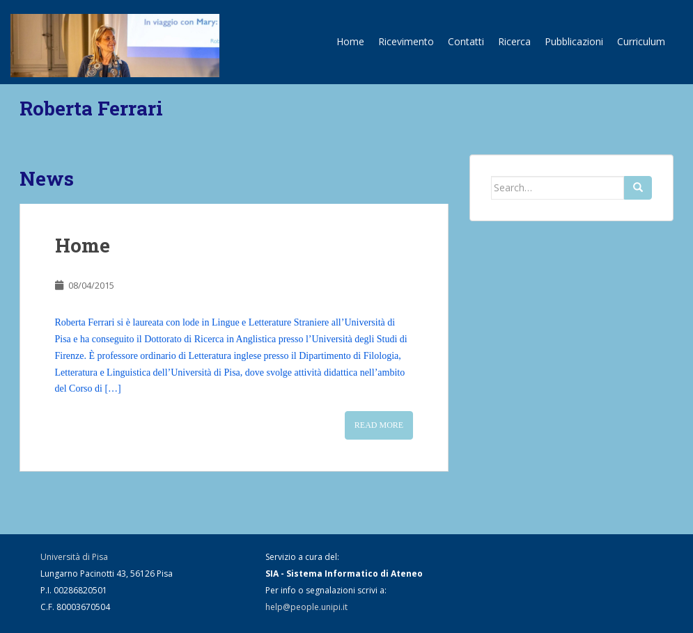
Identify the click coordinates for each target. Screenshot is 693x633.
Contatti (466, 41)
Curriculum (641, 41)
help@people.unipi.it (306, 607)
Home (350, 41)
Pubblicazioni (574, 41)
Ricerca (514, 41)
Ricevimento (406, 41)
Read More (379, 425)
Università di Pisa (74, 557)
